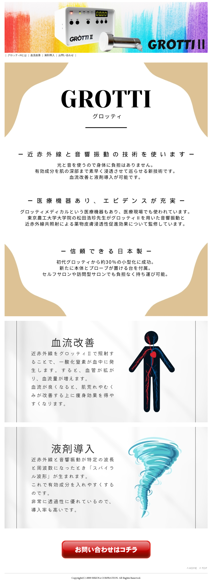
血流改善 (35, 55)
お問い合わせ (66, 55)
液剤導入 (49, 55)
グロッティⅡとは (17, 55)
